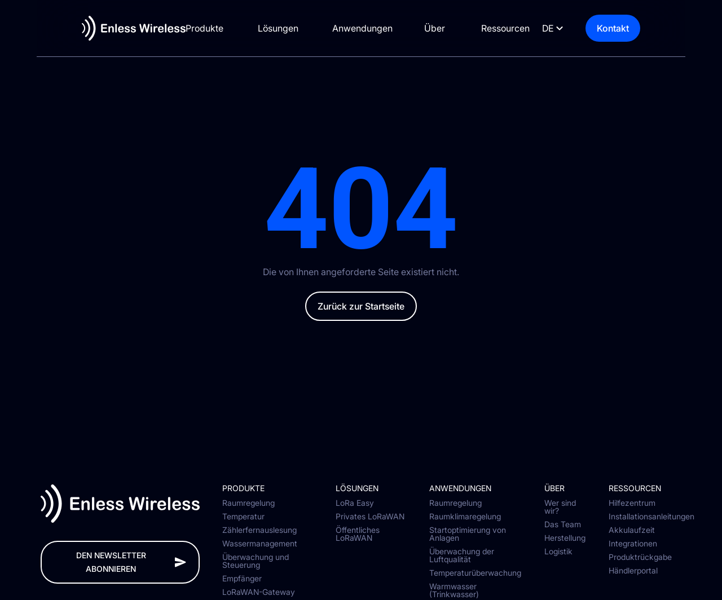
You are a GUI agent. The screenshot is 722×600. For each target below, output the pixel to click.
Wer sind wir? (560, 507)
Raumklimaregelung (465, 516)
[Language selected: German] (578, 28)
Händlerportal (633, 571)
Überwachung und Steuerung (255, 561)
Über (446, 28)
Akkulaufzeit (632, 530)
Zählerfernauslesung (259, 530)
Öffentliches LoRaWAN (358, 534)
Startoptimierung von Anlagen (467, 534)
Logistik (558, 551)
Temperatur (243, 516)
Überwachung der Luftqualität (461, 555)
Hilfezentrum (632, 503)
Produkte (196, 28)
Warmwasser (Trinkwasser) (454, 590)
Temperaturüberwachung (475, 573)
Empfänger (242, 579)
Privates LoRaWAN (370, 516)
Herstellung (564, 538)
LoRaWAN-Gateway (258, 592)
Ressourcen (521, 28)
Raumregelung (248, 503)
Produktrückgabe (640, 557)
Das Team (562, 524)
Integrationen (633, 544)
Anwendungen (366, 28)
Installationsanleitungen (645, 516)
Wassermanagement (259, 544)
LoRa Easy (355, 503)
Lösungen (275, 28)
